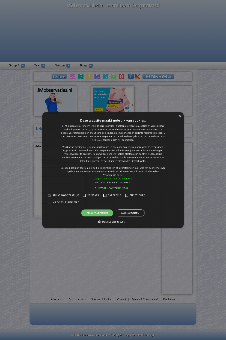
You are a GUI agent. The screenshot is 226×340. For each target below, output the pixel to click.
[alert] (113, 170)
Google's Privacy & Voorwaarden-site (113, 178)
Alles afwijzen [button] (130, 212)
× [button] (179, 116)
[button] (113, 188)
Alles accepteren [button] (97, 212)
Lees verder (125, 182)
